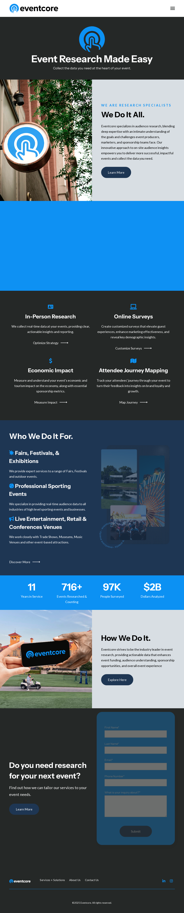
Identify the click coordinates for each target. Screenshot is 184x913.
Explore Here (117, 680)
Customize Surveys (133, 348)
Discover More (24, 562)
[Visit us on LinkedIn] (164, 881)
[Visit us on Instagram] (171, 881)
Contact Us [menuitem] (92, 880)
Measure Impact (50, 402)
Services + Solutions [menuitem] (52, 880)
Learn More (116, 172)
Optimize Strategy (50, 343)
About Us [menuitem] (75, 880)
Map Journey (133, 402)
